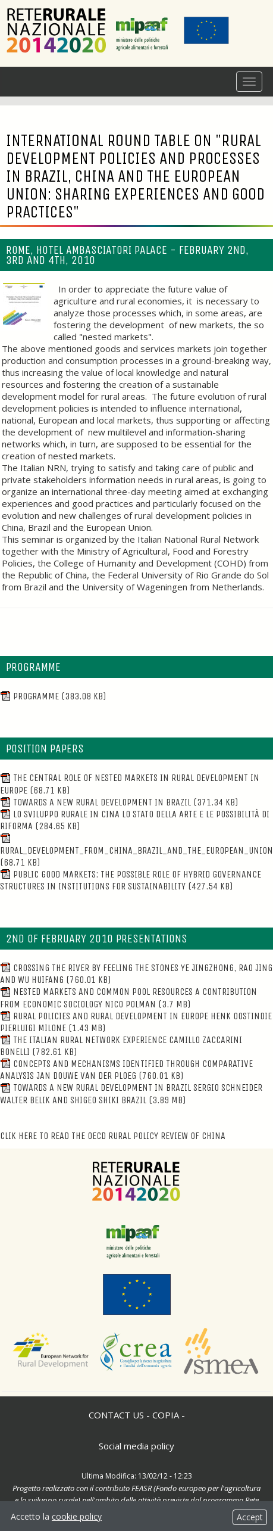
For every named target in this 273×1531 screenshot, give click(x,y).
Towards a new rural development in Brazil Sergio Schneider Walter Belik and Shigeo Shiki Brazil (131, 1093)
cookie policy (77, 1516)
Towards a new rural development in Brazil (119, 802)
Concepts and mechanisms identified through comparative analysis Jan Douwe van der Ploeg (126, 1069)
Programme (53, 696)
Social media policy (136, 1446)
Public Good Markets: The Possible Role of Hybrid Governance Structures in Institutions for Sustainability (130, 880)
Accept (249, 1517)
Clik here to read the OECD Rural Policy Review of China (112, 1135)
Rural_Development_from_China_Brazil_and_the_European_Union (136, 850)
